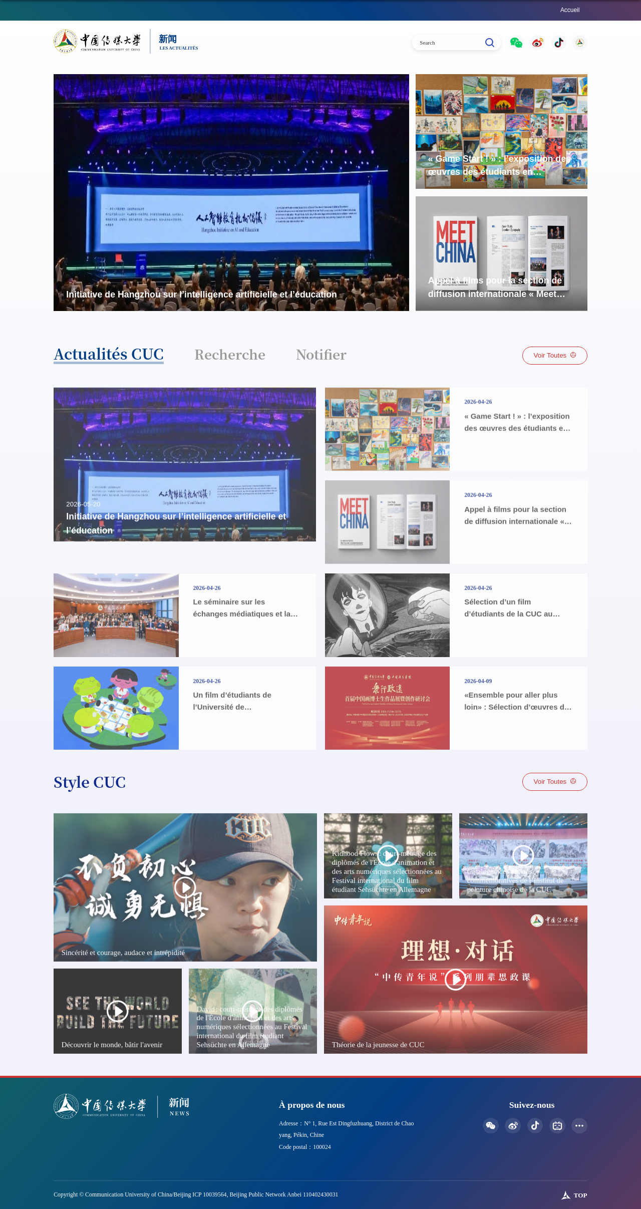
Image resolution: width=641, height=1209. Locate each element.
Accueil (569, 10)
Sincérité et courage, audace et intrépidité (123, 989)
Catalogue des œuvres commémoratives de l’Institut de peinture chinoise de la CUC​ (515, 916)
